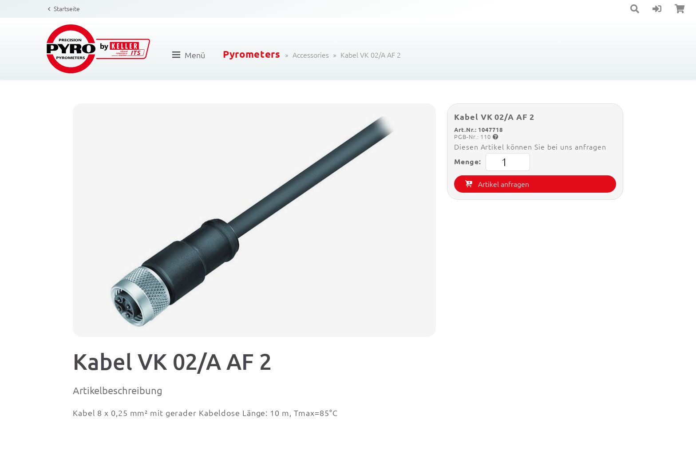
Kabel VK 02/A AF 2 (370, 54)
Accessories (311, 54)
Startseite (67, 8)
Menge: (492, 162)
